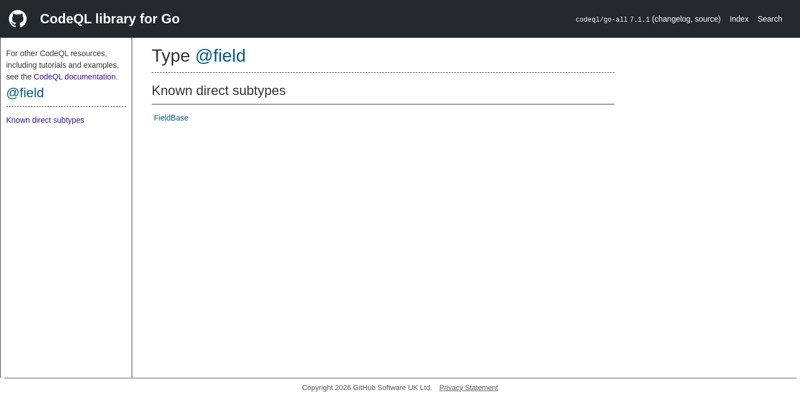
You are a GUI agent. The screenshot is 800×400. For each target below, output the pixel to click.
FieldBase (171, 117)
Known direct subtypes (45, 120)
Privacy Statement (468, 387)
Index (738, 18)
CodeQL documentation (75, 76)
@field (25, 92)
